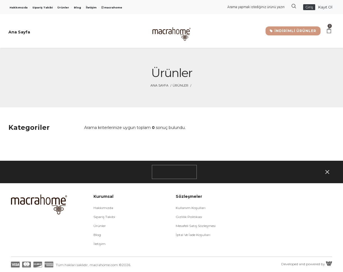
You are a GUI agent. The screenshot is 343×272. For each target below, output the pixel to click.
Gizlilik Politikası (189, 217)
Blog (77, 7)
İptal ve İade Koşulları (193, 235)
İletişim (91, 7)
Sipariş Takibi (42, 7)
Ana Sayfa (159, 85)
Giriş (309, 7)
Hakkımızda (19, 7)
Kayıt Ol (325, 7)
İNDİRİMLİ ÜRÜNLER (293, 31)
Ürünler (63, 7)
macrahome (111, 7)
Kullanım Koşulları (190, 208)
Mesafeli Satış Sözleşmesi (196, 226)
